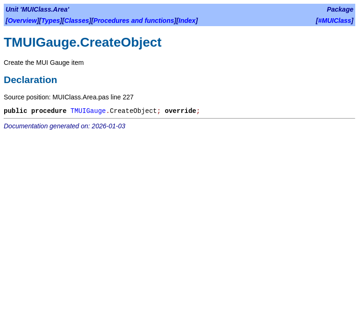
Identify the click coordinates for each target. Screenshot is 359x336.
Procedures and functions (133, 20)
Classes (77, 20)
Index (187, 20)
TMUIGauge (88, 111)
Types (50, 20)
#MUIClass (335, 20)
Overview (22, 20)
